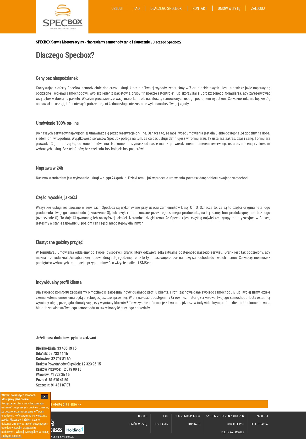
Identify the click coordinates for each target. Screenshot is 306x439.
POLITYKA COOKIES (232, 432)
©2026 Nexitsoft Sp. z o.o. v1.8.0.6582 (55, 437)
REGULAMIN (161, 424)
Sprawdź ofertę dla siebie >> (60, 404)
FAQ (136, 8)
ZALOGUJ (258, 8)
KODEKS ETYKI (235, 424)
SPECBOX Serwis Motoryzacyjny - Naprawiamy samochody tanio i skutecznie (93, 42)
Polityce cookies (11, 436)
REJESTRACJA (259, 424)
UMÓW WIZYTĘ (229, 8)
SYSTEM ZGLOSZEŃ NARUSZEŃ (225, 416)
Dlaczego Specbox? (167, 42)
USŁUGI (117, 8)
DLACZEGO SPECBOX (166, 8)
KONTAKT (199, 8)
